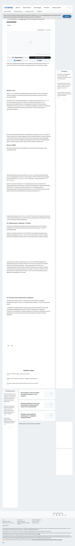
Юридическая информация (36, 519)
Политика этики (20, 519)
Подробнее (38, 534)
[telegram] (12, 345)
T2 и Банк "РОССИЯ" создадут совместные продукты (29, 374)
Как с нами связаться (35, 521)
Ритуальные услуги (29, 11)
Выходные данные (6, 525)
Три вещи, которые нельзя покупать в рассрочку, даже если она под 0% (29, 384)
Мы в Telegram (37, 7)
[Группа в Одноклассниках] (56, 515)
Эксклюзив (39, 11)
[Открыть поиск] (67, 7)
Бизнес (9, 25)
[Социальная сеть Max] (40, 60)
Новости (18, 7)
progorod (48, 30)
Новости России (27, 7)
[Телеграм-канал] (17, 60)
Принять (67, 16)
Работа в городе (7, 11)
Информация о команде (6, 521)
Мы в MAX (46, 7)
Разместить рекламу (35, 522)
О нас (3, 519)
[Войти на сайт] (70, 7)
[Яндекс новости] (17, 57)
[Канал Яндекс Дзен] (40, 57)
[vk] (8, 345)
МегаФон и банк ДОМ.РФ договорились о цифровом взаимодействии (29, 379)
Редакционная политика (21, 521)
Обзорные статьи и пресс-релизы (8, 522)
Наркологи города (18, 11)
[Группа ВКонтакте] (53, 515)
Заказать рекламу (56, 7)
